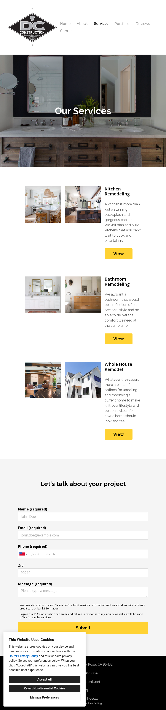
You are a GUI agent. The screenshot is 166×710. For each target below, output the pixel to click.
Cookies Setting (93, 703)
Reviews (143, 24)
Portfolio (121, 24)
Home (65, 24)
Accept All (44, 679)
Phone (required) (83, 551)
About (82, 24)
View (118, 253)
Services (101, 24)
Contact (67, 31)
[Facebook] (86, 691)
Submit (83, 627)
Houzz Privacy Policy (23, 656)
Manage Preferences (44, 697)
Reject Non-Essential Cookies (44, 688)
